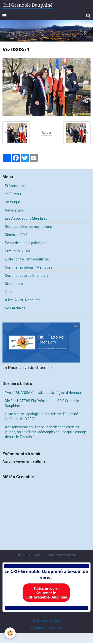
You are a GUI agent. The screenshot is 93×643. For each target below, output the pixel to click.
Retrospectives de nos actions (28, 227)
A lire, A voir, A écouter (22, 300)
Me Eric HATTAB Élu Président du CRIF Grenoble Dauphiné (42, 403)
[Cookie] (10, 633)
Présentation (15, 186)
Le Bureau (13, 194)
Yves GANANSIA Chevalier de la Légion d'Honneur (43, 393)
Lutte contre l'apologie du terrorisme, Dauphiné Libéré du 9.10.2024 (41, 416)
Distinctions (14, 284)
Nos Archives (15, 308)
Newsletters (14, 210)
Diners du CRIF (16, 235)
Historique (13, 202)
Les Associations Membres (26, 218)
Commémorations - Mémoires (28, 267)
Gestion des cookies (46, 628)
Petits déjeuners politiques (25, 243)
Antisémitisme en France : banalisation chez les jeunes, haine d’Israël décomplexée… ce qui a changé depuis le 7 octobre (46, 432)
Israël (9, 292)
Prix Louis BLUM (17, 251)
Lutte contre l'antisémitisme (27, 259)
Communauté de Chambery (27, 276)
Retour (46, 132)
